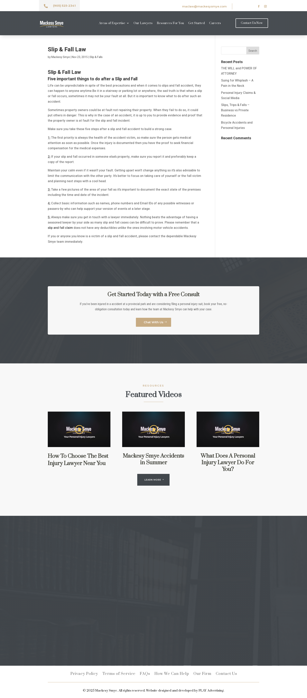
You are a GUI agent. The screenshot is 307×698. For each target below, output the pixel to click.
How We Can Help (171, 674)
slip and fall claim (60, 227)
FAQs (145, 674)
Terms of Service (118, 674)
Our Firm (202, 674)
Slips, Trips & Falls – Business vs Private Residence (235, 110)
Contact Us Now (252, 23)
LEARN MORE (152, 479)
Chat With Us (153, 322)
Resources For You (170, 23)
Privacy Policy (84, 674)
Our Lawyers (143, 23)
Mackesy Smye (60, 57)
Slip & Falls (96, 57)
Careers (215, 23)
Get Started (196, 23)
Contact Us (226, 674)
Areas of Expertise (112, 23)
